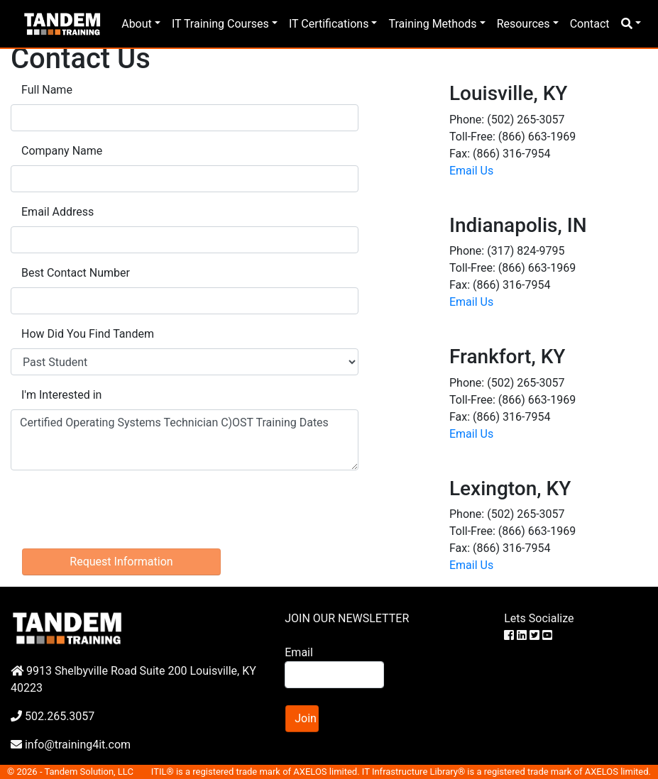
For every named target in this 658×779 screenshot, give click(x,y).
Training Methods (432, 24)
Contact (590, 24)
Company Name (61, 151)
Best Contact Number (75, 273)
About (136, 24)
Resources (523, 24)
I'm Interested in (61, 395)
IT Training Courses (220, 24)
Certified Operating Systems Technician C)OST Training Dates (184, 439)
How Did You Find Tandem (87, 334)
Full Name (46, 89)
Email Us (471, 170)
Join (306, 718)
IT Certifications (328, 24)
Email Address (57, 212)
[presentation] (118, 509)
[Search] (334, 674)
